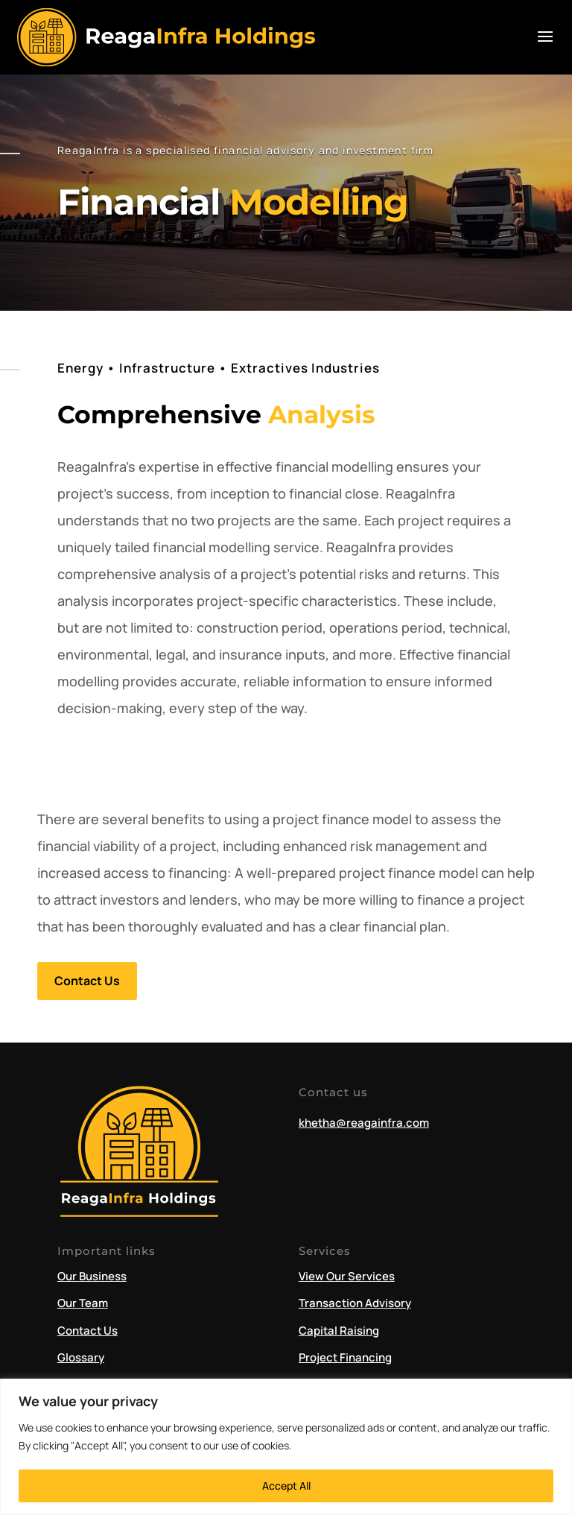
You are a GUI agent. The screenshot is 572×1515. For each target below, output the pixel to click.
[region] (286, 1447)
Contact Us (87, 980)
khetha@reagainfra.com (364, 1122)
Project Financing (345, 1357)
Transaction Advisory (355, 1303)
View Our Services (347, 1276)
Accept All (286, 1485)
